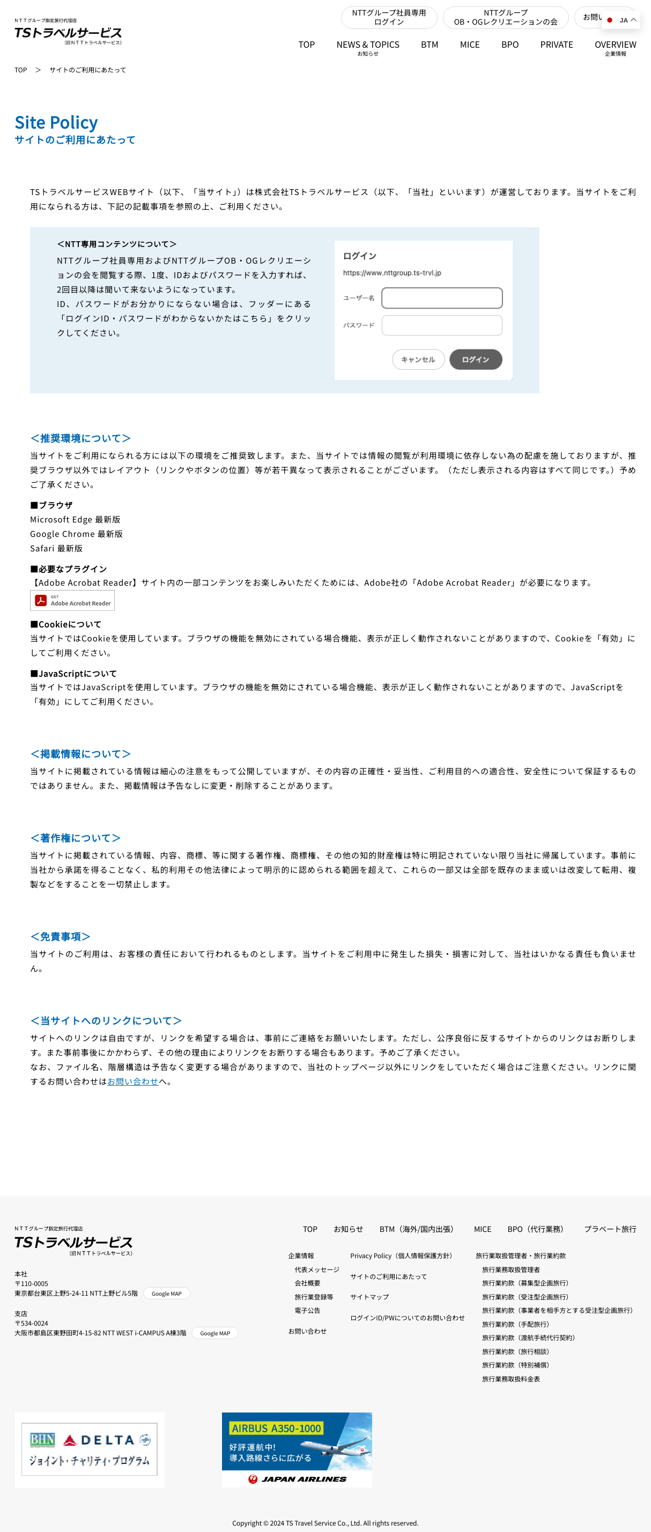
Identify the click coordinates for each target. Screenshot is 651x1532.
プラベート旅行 (610, 1229)
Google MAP (167, 1293)
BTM (430, 44)
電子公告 (304, 1310)
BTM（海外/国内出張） (419, 1229)
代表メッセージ (314, 1269)
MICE (470, 44)
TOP (306, 44)
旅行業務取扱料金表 (508, 1379)
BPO (510, 44)
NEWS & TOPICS (368, 48)
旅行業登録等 (311, 1297)
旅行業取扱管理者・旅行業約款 (521, 1255)
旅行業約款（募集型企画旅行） (524, 1283)
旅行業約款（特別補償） (514, 1365)
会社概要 (304, 1283)
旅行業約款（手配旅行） (514, 1324)
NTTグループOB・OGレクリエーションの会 (506, 17)
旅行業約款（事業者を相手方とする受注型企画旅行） (556, 1310)
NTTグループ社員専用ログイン (389, 17)
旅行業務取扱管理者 (508, 1269)
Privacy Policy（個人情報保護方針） (403, 1255)
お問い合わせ (133, 1081)
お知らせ (349, 1229)
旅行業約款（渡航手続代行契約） (527, 1337)
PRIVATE (557, 44)
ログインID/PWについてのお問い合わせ (407, 1317)
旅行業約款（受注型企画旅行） (524, 1297)
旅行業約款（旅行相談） (514, 1351)
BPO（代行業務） (538, 1229)
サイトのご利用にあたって (87, 69)
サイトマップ (369, 1297)
